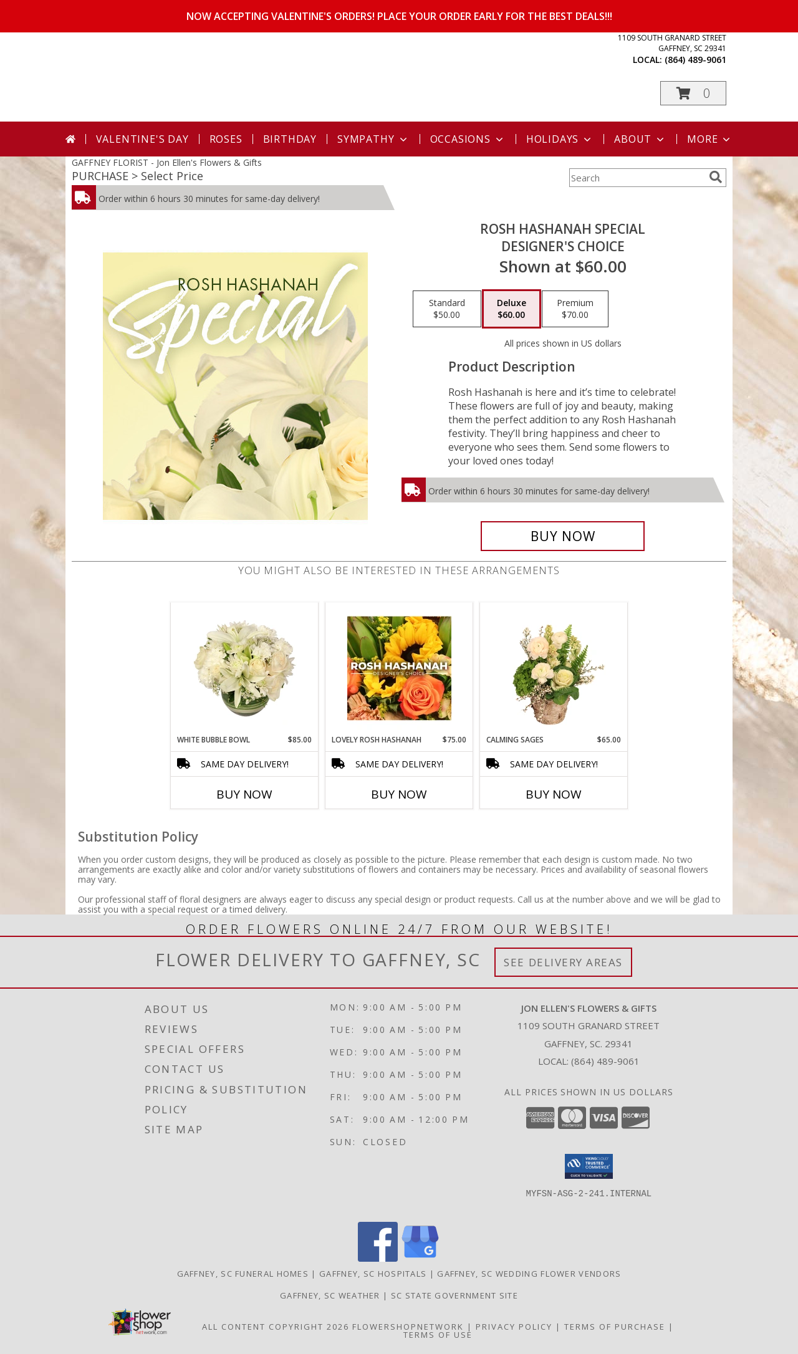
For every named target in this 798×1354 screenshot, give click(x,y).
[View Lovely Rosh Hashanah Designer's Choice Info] (399, 668)
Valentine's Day (142, 139)
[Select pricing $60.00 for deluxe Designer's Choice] (511, 309)
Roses (226, 139)
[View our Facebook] (378, 1258)
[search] (716, 177)
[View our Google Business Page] (420, 1258)
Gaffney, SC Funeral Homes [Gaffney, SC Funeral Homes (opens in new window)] (243, 1273)
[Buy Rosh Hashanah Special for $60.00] (563, 536)
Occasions (468, 139)
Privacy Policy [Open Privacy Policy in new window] (514, 1326)
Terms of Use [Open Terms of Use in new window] (438, 1334)
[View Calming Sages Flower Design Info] (554, 668)
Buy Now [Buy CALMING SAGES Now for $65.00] (554, 794)
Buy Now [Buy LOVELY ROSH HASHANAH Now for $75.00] (399, 794)
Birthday (290, 139)
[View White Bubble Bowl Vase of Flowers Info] (245, 668)
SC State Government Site (454, 1295)
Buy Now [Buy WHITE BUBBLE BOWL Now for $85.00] (244, 794)
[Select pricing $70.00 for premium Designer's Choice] (575, 309)
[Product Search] (636, 177)
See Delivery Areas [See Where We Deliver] (563, 962)
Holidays (560, 139)
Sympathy (373, 139)
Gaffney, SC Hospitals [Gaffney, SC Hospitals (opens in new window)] (372, 1273)
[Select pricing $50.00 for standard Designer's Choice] (447, 309)
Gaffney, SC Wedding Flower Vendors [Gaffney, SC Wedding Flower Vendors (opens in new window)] (529, 1273)
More (710, 139)
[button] (693, 93)
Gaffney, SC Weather (330, 1295)
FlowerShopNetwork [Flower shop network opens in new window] (408, 1326)
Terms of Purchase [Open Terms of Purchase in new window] (614, 1326)
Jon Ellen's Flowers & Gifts (277, 76)
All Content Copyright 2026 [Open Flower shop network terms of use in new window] (275, 1326)
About (640, 139)
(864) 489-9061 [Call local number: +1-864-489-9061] (695, 59)
